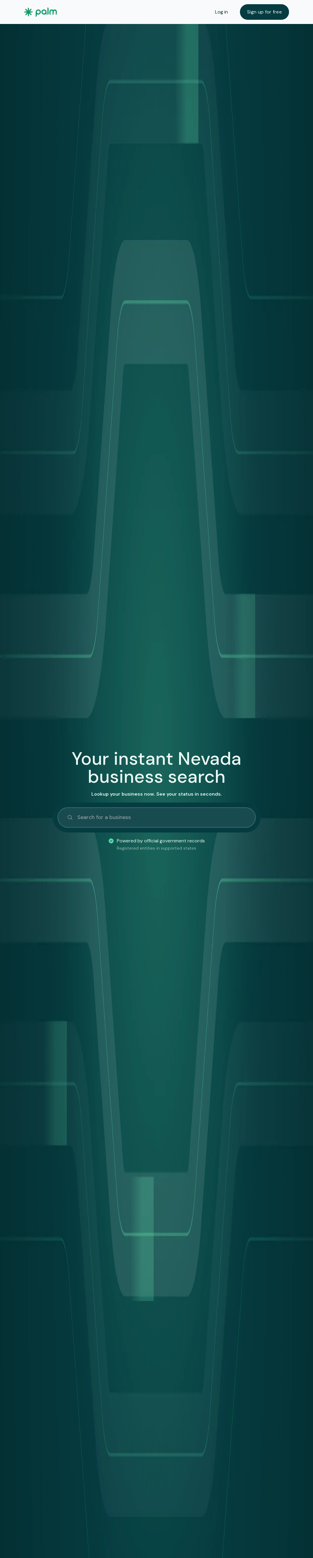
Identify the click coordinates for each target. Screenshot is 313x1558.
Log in (221, 12)
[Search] (156, 817)
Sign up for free (264, 12)
